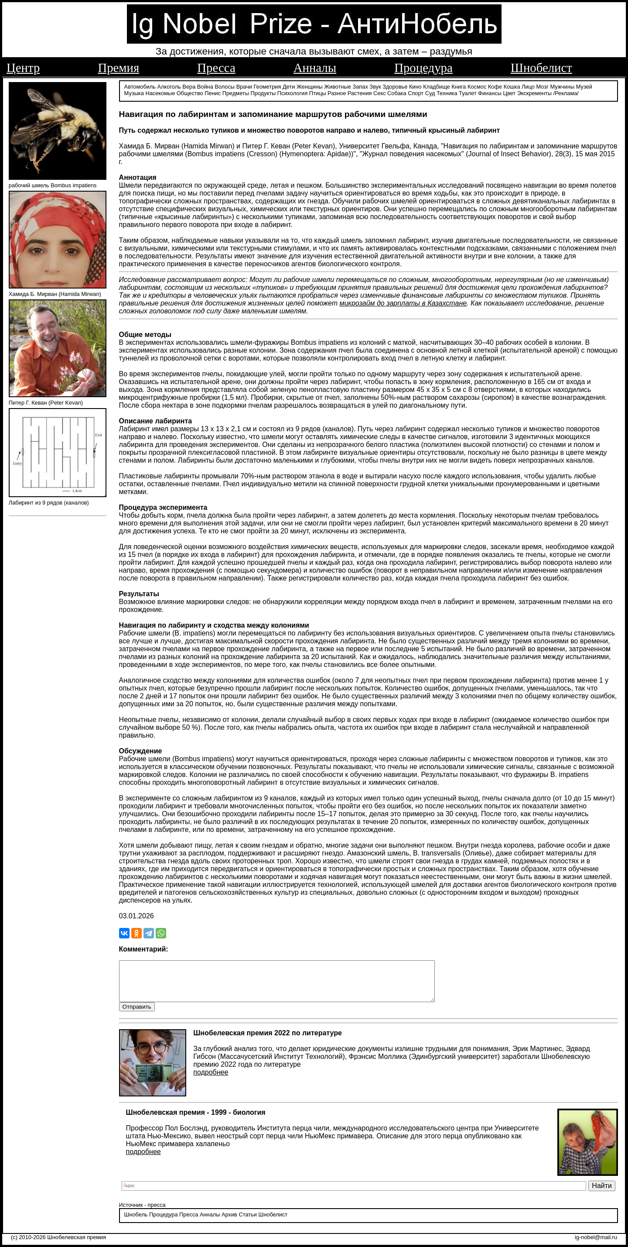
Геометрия (267, 86)
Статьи (247, 1223)
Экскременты (534, 92)
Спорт (415, 92)
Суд (430, 92)
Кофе (495, 86)
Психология (292, 92)
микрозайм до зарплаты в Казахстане (403, 302)
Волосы (225, 86)
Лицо (528, 86)
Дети (289, 86)
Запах (360, 86)
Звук (375, 86)
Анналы (315, 68)
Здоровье (394, 86)
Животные (337, 86)
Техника (447, 92)
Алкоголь (169, 86)
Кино (415, 86)
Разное (337, 92)
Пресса (216, 68)
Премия (118, 68)
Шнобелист (541, 68)
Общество (190, 92)
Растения (360, 92)
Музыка (134, 92)
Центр (23, 68)
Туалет (468, 92)
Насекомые (160, 92)
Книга (458, 86)
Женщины (310, 86)
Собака (396, 92)
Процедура (423, 68)
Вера (188, 86)
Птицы (317, 92)
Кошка (512, 86)
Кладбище (436, 86)
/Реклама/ (565, 92)
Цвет (509, 92)
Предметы (235, 92)
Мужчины (562, 86)
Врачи (244, 86)
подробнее (210, 1080)
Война (205, 86)
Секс (379, 92)
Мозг (542, 86)
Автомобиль (140, 86)
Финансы (490, 92)
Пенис (213, 92)
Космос (477, 86)
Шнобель (136, 1223)
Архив (229, 1223)
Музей (584, 86)
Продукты (263, 92)
